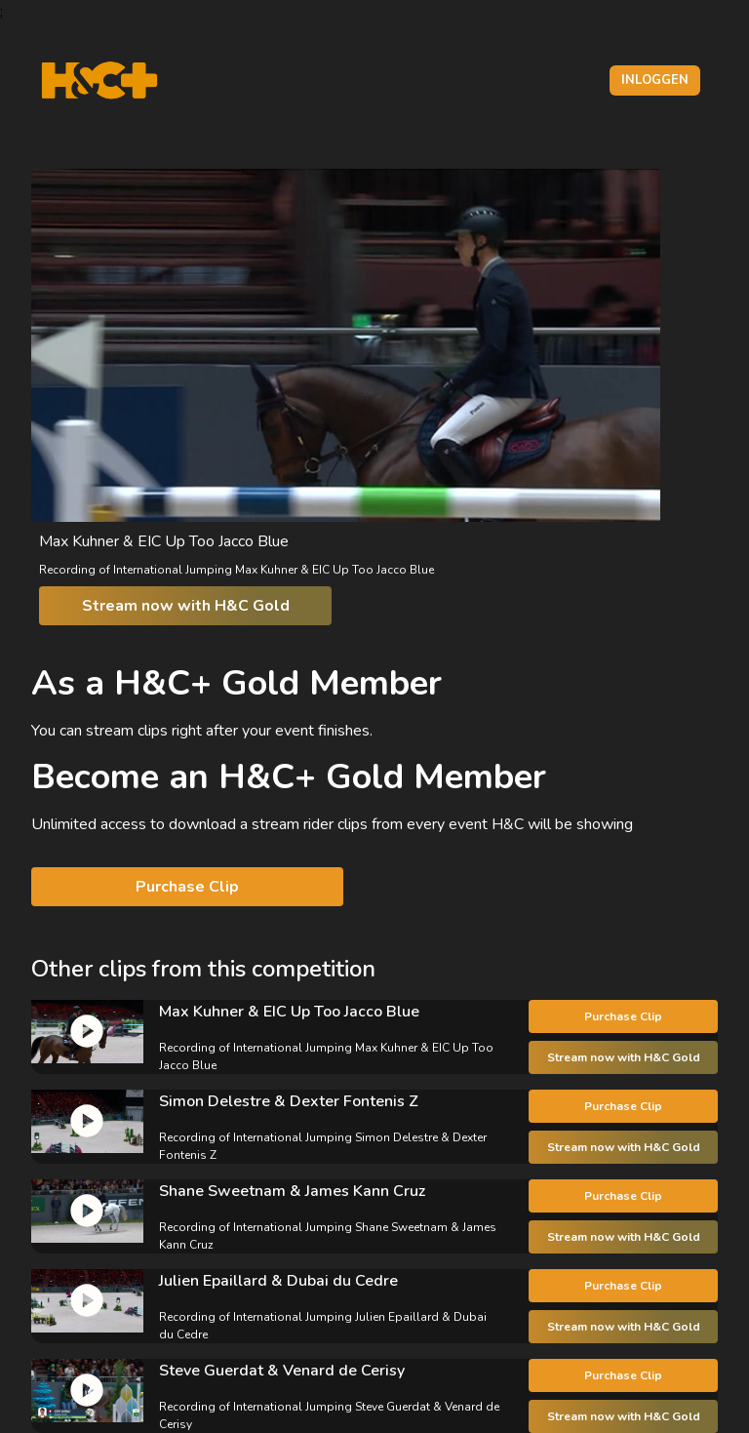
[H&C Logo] (99, 80)
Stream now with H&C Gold (186, 606)
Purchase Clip (187, 886)
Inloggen (655, 80)
